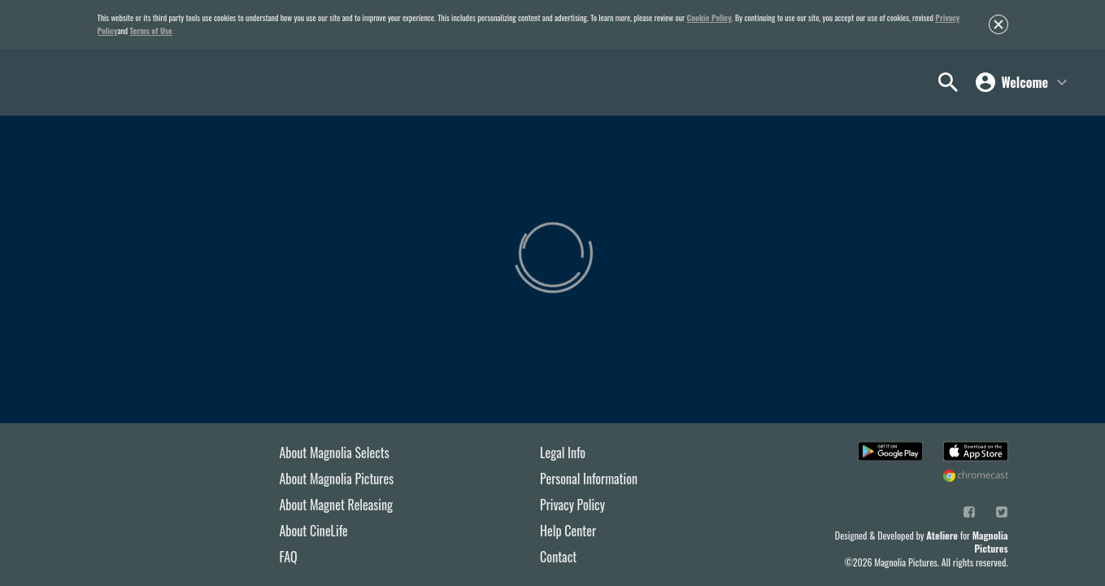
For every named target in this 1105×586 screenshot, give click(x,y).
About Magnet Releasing (337, 504)
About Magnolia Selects (334, 452)
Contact (558, 556)
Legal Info (562, 452)
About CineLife (314, 530)
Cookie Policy (709, 17)
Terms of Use (151, 30)
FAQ (289, 556)
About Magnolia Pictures (337, 478)
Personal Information (588, 478)
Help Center (568, 530)
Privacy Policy (572, 504)
